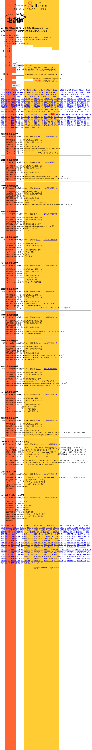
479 (65, 150)
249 (18, 132)
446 (45, 148)
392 (45, 144)
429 (78, 146)
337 (42, 139)
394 (51, 144)
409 (12, 146)
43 (16, 117)
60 (56, 117)
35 (87, 115)
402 (78, 144)
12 (33, 115)
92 (42, 119)
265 (71, 132)
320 (74, 136)
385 (22, 144)
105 (77, 119)
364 (42, 141)
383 (15, 144)
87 (30, 119)
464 (15, 150)
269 (84, 132)
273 (9, 134)
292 (71, 134)
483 (78, 150)
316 (61, 136)
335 (35, 139)
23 (58, 115)
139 (12, 123)
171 (28, 125)
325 (2, 139)
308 (35, 136)
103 (71, 119)
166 (12, 125)
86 (28, 119)
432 (88, 146)
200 (35, 128)
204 (48, 128)
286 (51, 134)
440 (25, 148)
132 (77, 121)
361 (32, 141)
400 (71, 144)
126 (57, 121)
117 (28, 121)
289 (61, 134)
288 (58, 134)
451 (61, 148)
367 (51, 141)
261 (58, 132)
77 (7, 119)
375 (78, 141)
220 (12, 130)
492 (18, 152)
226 (32, 130)
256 (42, 132)
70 (80, 117)
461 (5, 150)
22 (56, 115)
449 (55, 148)
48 (28, 117)
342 (59, 139)
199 (32, 128)
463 (12, 150)
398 (65, 144)
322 (81, 136)
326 (5, 139)
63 (63, 117)
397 (61, 144)
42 (14, 117)
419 (45, 146)
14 (37, 115)
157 (71, 123)
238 (71, 130)
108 (87, 119)
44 (18, 117)
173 (35, 125)
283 (42, 134)
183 (68, 125)
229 (42, 130)
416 (35, 146)
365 (45, 141)
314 (55, 136)
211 (71, 128)
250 (22, 132)
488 (5, 152)
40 (9, 117)
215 (84, 128)
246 (9, 132)
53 (40, 117)
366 (48, 141)
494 (25, 152)
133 (80, 121)
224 (25, 130)
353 (5, 141)
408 (9, 146)
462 (9, 150)
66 (70, 117)
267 (78, 132)
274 (12, 134)
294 (78, 134)
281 (35, 134)
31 (77, 115)
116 (25, 121)
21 (54, 115)
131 (74, 121)
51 (35, 117)
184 (71, 125)
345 (69, 139)
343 (63, 139)
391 (42, 144)
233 (55, 130)
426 (68, 146)
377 (84, 141)
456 (78, 148)
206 (55, 128)
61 (58, 117)
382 (12, 144)
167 (15, 125)
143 (25, 123)
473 (45, 150)
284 (45, 134)
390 (38, 144)
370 (61, 141)
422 (55, 146)
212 (74, 128)
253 (32, 132)
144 (28, 123)
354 (9, 141)
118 (31, 121)
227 (35, 130)
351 (89, 139)
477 (58, 150)
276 (18, 134)
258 (48, 132)
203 (45, 128)
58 (51, 117)
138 (9, 123)
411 (18, 146)
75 (2, 119)
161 (84, 123)
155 (65, 123)
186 (78, 125)
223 (22, 130)
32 (80, 115)
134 (84, 121)
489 (9, 152)
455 (75, 148)
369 (58, 141)
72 (84, 117)
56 (47, 117)
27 (68, 115)
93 (44, 119)
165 (9, 125)
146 (35, 123)
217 (2, 130)
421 (51, 146)
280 (32, 134)
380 (5, 144)
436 (12, 148)
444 (38, 148)
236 (65, 130)
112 (12, 121)
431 (84, 146)
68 (75, 117)
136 (2, 123)
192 (9, 128)
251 (25, 132)
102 (67, 119)
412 (22, 146)
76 (4, 119)
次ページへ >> (37, 152)
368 (55, 141)
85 (25, 119)
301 (12, 136)
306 (28, 136)
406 (2, 146)
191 (5, 128)
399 (68, 144)
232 (51, 130)
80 (14, 119)
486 (88, 150)
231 (48, 130)
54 (42, 117)
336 (38, 139)
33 (82, 115)
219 (9, 130)
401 (75, 144)
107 (84, 119)
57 (49, 117)
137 (5, 123)
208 (61, 128)
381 (9, 144)
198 (28, 128)
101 (64, 119)
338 (45, 139)
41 (11, 117)
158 (75, 123)
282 (38, 134)
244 (2, 132)
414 (28, 146)
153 (58, 123)
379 (2, 144)
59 (54, 117)
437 (15, 148)
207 (58, 128)
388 (32, 144)
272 (5, 134)
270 (88, 132)
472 (42, 150)
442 (32, 148)
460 (2, 150)
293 (75, 134)
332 (25, 139)
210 (68, 128)
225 (28, 130)
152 (55, 123)
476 (55, 150)
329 (15, 139)
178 (51, 125)
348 (79, 139)
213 (78, 128)
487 (2, 152)
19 (49, 115)
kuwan (38, 161)
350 (86, 139)
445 (42, 148)
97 (54, 119)
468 (28, 150)
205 (51, 128)
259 (51, 132)
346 (73, 139)
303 (18, 136)
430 (81, 146)
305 (25, 136)
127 (60, 121)
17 (44, 115)
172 (32, 125)
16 (42, 115)
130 (70, 121)
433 (2, 148)
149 (45, 123)
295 (81, 134)
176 (45, 125)
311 (45, 136)
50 (32, 117)
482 (75, 150)
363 (38, 141)
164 (5, 125)
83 (21, 119)
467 (25, 150)
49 (30, 117)
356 (15, 141)
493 (22, 152)
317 (64, 136)
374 (75, 141)
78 (9, 119)
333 (28, 139)
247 (12, 132)
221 (15, 130)
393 (48, 144)
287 (55, 134)
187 (81, 125)
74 (89, 117)
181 (61, 125)
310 (42, 136)
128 (64, 121)
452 (65, 148)
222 (18, 130)
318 (68, 136)
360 (28, 141)
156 (68, 123)
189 (88, 125)
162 (88, 123)
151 (51, 123)
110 (5, 121)
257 (45, 132)
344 (66, 139)
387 (28, 144)
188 (84, 125)
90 (37, 119)
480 (68, 150)
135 (87, 121)
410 (15, 146)
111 (8, 121)
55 (44, 117)
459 (88, 148)
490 (12, 152)
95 (49, 119)
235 (61, 130)
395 (55, 144)
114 (18, 121)
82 (18, 119)
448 (51, 148)
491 (15, 152)
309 (38, 136)
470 (35, 150)
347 (76, 139)
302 (15, 136)
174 (38, 125)
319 (71, 136)
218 (5, 130)
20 (51, 115)
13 (35, 115)
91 (40, 119)
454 (71, 148)
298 (2, 136)
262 (61, 132)
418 (41, 146)
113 (15, 121)
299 (5, 136)
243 (88, 130)
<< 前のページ (7, 115)
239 (75, 130)
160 (81, 123)
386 (25, 144)
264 (68, 132)
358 (22, 141)
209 (65, 128)
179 (55, 125)
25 (63, 115)
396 (58, 144)
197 (25, 128)
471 (38, 150)
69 (77, 117)
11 (30, 115)
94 (47, 119)
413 (25, 146)
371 (65, 141)
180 (58, 125)
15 (40, 115)
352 (2, 141)
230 (45, 130)
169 (22, 125)
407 (5, 146)
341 (56, 139)
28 (70, 115)
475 (51, 150)
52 (37, 117)
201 (38, 128)
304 (22, 136)
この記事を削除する (50, 161)
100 (61, 119)
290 (65, 134)
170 (25, 125)
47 (25, 117)
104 (74, 119)
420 (48, 146)
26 (66, 115)
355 (12, 141)
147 (38, 123)
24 (61, 115)
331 (22, 139)
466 (22, 150)
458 (84, 148)
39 (7, 117)
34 (84, 115)
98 (56, 119)
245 (5, 132)
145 (32, 123)
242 (84, 130)
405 (88, 144)
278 (25, 134)
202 (42, 128)
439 (22, 148)
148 (42, 123)
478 (61, 150)
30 (75, 115)
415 (32, 146)
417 (38, 146)
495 (28, 152)
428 (74, 146)
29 (73, 115)
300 (9, 136)
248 (15, 132)
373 (71, 141)
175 (42, 125)
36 (89, 115)
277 (22, 134)
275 (15, 134)
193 (12, 128)
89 (35, 119)
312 (48, 136)
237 (68, 130)
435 (9, 148)
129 (67, 121)
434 (5, 148)
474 (48, 150)
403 (81, 144)
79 (11, 119)
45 (21, 117)
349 (83, 139)
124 (51, 121)
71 (82, 117)
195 (18, 128)
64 (65, 117)
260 (55, 132)
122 (44, 121)
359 (25, 141)
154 (61, 123)
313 (51, 136)
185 (75, 125)
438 (18, 148)
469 (32, 150)
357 (18, 141)
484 (81, 150)
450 (58, 148)
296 (84, 134)
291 (68, 134)
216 (88, 128)
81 (16, 119)
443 (35, 148)
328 (12, 139)
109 (2, 121)
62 (61, 117)
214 (81, 128)
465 (18, 150)
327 (9, 139)
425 (64, 146)
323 (84, 136)
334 (32, 139)
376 (81, 141)
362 (35, 141)
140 (15, 123)
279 (28, 134)
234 (58, 130)
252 (28, 132)
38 (4, 117)
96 (51, 119)
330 (18, 139)
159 (78, 123)
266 (75, 132)
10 (28, 115)
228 (38, 130)
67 (73, 117)
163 (2, 125)
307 (32, 136)
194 (15, 128)
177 (48, 125)
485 (84, 150)
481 (71, 150)
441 (28, 148)
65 (68, 117)
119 (34, 121)
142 (22, 123)
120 (37, 121)
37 (2, 117)
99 (58, 119)
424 (61, 146)
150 (48, 123)
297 (88, 134)
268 (81, 132)
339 (48, 139)
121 (41, 121)
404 (84, 144)
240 (78, 130)
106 (81, 119)
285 (48, 134)
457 (81, 148)
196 (22, 128)
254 (35, 132)
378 (88, 141)
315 (58, 136)
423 (58, 146)
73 (87, 117)
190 (2, 128)
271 (2, 134)
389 (35, 144)
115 (21, 121)
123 (47, 121)
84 (23, 119)
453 (68, 148)
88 (32, 119)
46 (23, 117)
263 (65, 132)
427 (71, 146)
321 (78, 136)
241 (81, 130)
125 (54, 121)
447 (48, 148)
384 (18, 144)
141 (18, 123)
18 (47, 115)
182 (65, 125)
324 (88, 136)
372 (68, 141)
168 (18, 125)
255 (38, 132)
